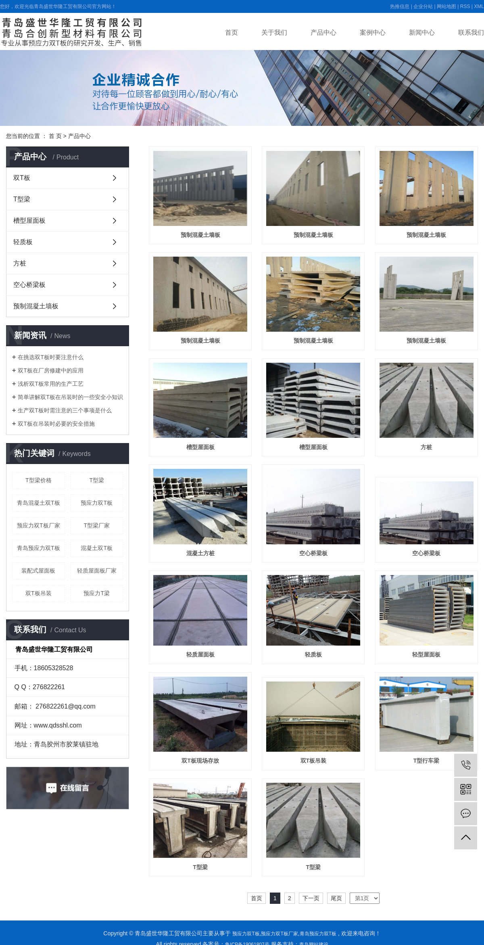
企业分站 (423, 6)
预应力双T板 (97, 503)
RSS (465, 6)
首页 (231, 32)
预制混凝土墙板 (35, 306)
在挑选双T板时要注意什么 (50, 357)
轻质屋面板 (200, 654)
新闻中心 (422, 32)
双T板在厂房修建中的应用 (50, 370)
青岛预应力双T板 (38, 548)
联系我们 (471, 32)
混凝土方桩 (200, 553)
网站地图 (446, 6)
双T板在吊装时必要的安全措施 (56, 423)
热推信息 (399, 6)
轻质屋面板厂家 (97, 570)
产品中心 (323, 32)
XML (479, 6)
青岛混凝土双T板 (38, 503)
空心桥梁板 (29, 284)
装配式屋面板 (38, 570)
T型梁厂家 (96, 525)
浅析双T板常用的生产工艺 (50, 384)
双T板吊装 (38, 593)
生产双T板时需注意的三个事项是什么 (65, 410)
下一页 (310, 898)
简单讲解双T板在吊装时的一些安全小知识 (70, 397)
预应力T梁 (96, 593)
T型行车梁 (426, 760)
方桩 (19, 263)
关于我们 (274, 32)
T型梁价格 (38, 480)
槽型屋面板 (29, 220)
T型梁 (21, 199)
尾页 (336, 898)
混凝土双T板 (97, 548)
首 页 (55, 136)
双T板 (21, 177)
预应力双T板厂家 (38, 525)
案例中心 (373, 32)
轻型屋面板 (426, 654)
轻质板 (23, 241)
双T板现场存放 (200, 760)
